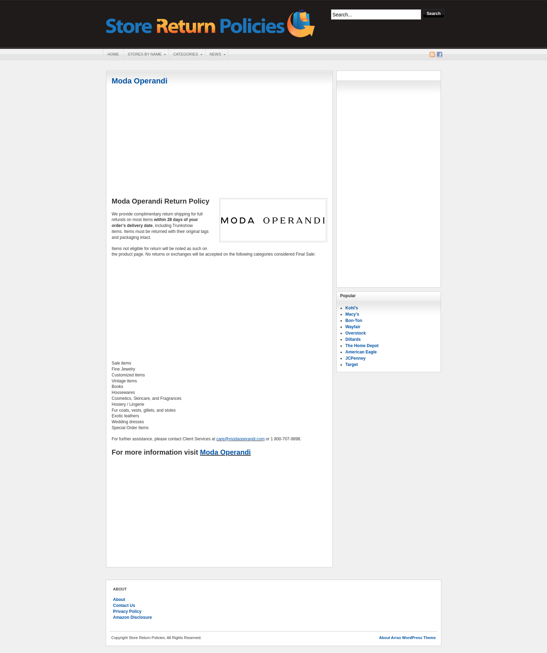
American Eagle (361, 352)
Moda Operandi (139, 80)
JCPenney (355, 358)
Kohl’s (351, 308)
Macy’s (352, 314)
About (119, 599)
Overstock (355, 333)
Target (351, 364)
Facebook (439, 54)
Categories (185, 55)
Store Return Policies (210, 23)
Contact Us (124, 605)
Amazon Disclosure (132, 617)
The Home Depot (362, 345)
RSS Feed (432, 54)
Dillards (353, 339)
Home (113, 54)
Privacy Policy (127, 611)
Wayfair (352, 326)
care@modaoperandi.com (240, 438)
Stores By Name (144, 55)
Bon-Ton (353, 320)
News (215, 55)
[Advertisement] (219, 142)
